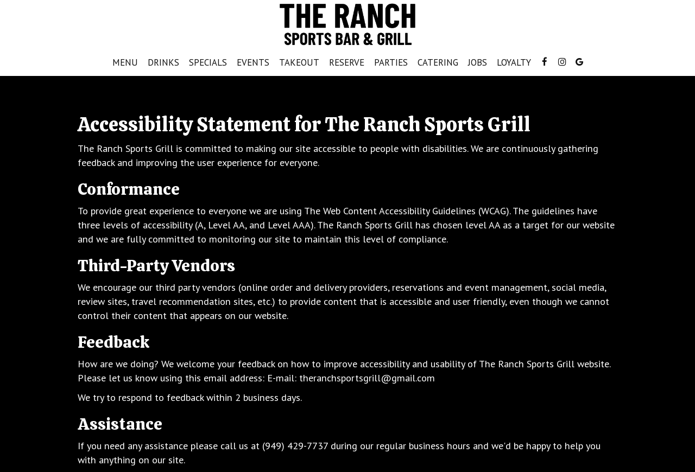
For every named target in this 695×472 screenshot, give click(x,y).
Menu (125, 62)
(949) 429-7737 (295, 445)
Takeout (296, 62)
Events (253, 62)
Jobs (477, 62)
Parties (391, 62)
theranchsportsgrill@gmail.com (367, 377)
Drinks (163, 62)
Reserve (346, 62)
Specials (208, 62)
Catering (438, 62)
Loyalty (514, 62)
